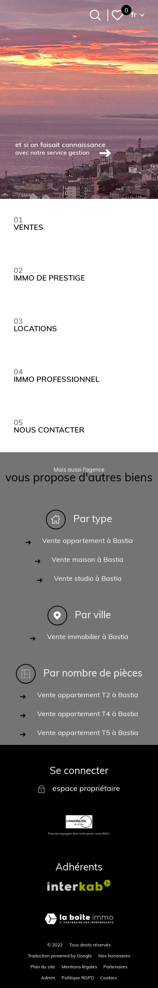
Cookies (108, 978)
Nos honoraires (114, 956)
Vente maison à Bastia (87, 560)
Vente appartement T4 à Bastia (87, 714)
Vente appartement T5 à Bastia (87, 733)
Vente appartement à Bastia (87, 541)
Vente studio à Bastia (88, 579)
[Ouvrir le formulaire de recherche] (95, 15)
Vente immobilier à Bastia (87, 637)
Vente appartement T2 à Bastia (87, 695)
